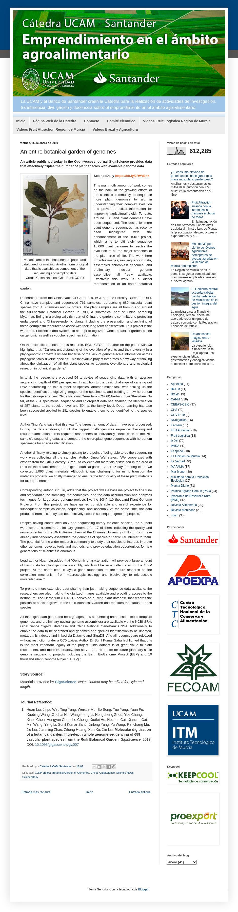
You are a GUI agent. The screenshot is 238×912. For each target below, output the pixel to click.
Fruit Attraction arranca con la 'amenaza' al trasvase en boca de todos (203, 210)
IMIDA (175, 446)
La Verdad (178, 461)
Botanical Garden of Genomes (70, 772)
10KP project (43, 772)
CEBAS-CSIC (180, 404)
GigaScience (107, 772)
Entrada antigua (140, 792)
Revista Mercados (183, 510)
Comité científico (121, 121)
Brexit (175, 394)
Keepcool (177, 451)
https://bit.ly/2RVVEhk (132, 176)
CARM (175, 399)
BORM (175, 389)
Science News (124, 772)
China (94, 772)
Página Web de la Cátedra (54, 121)
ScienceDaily (30, 777)
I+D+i (174, 441)
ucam (174, 515)
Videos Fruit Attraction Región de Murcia (50, 129)
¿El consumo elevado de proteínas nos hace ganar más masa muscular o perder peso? (192, 175)
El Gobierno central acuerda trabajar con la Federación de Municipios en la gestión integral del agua (205, 298)
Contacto (91, 121)
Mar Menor (178, 472)
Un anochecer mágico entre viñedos (201, 337)
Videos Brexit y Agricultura (115, 129)
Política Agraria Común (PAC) (191, 491)
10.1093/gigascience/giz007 (57, 744)
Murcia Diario (180, 485)
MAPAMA (177, 466)
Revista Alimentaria (184, 505)
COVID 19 (178, 415)
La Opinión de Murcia (185, 456)
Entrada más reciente (36, 792)
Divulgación (179, 420)
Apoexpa (177, 384)
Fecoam (176, 425)
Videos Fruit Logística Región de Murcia (177, 121)
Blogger (143, 889)
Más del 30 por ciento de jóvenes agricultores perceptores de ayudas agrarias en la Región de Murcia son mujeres (194, 254)
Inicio (21, 121)
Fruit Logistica (180, 435)
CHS (174, 410)
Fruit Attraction (180, 430)
